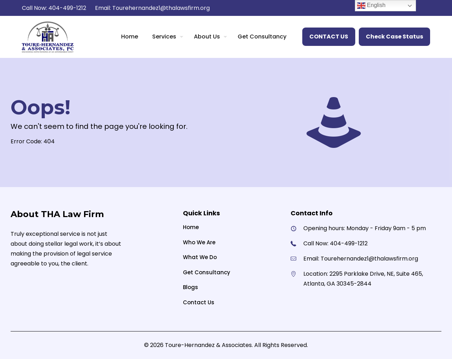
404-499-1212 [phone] (67, 8)
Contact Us (198, 302)
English (371, 5)
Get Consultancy (206, 272)
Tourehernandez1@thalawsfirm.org (369, 259)
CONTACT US (328, 36)
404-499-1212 (349, 243)
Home (191, 227)
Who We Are (199, 242)
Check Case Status (394, 36)
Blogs (190, 287)
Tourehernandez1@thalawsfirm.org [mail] (161, 8)
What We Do (200, 257)
